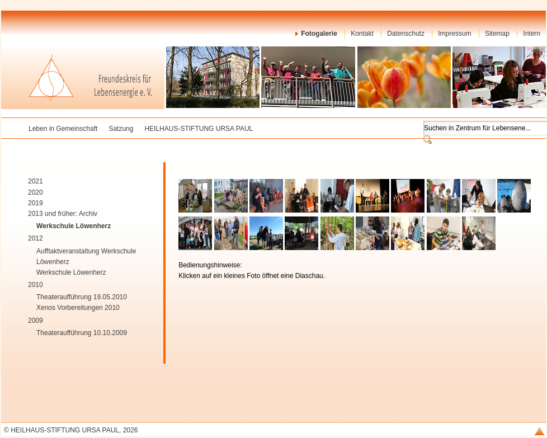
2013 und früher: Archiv (62, 214)
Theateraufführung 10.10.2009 (81, 333)
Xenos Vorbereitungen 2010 (78, 308)
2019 (35, 203)
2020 (35, 192)
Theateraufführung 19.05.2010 (81, 297)
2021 (35, 181)
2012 (35, 238)
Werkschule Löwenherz (73, 226)
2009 (35, 320)
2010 (35, 285)
